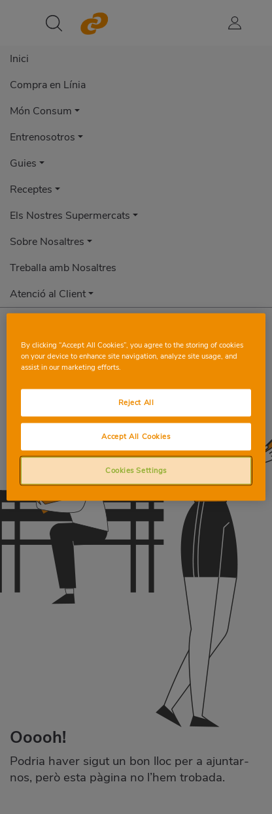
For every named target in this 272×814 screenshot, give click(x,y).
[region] (136, 407)
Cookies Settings (136, 470)
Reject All (136, 402)
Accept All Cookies (135, 436)
